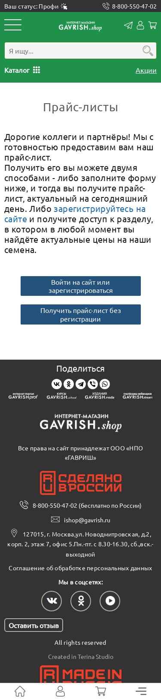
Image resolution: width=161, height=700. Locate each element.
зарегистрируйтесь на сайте (75, 213)
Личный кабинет (140, 25)
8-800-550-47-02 (134, 6)
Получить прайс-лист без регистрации (80, 314)
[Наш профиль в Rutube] (110, 601)
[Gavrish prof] (23, 397)
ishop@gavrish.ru (87, 520)
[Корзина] (100, 691)
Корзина (152, 25)
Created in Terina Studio (80, 656)
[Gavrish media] (100, 397)
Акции (146, 70)
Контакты (128, 25)
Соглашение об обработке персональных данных (80, 568)
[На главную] (20, 691)
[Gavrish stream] (137, 397)
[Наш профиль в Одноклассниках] (80, 601)
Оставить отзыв (34, 625)
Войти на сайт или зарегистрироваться (81, 285)
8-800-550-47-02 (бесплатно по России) (87, 505)
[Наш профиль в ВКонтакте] (51, 601)
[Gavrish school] (62, 397)
